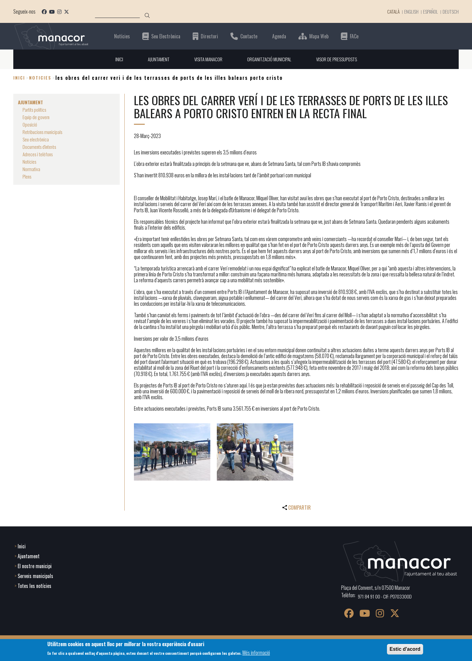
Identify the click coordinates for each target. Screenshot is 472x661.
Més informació (256, 652)
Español (429, 11)
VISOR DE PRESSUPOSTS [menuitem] (339, 59)
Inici (19, 78)
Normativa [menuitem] (32, 169)
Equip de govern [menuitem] (36, 117)
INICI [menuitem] (115, 59)
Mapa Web (318, 36)
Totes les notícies (34, 585)
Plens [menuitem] (27, 176)
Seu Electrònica (165, 36)
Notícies (122, 36)
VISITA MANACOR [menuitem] (206, 59)
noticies (40, 78)
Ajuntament (29, 555)
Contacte (248, 36)
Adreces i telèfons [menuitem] (39, 154)
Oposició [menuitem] (30, 124)
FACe (354, 36)
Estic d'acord (405, 649)
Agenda (279, 36)
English (409, 11)
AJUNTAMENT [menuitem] (155, 59)
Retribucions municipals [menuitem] (44, 132)
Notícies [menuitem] (30, 161)
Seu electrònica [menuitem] (36, 139)
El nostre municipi (35, 565)
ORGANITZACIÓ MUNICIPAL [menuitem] (270, 59)
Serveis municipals (35, 575)
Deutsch (450, 11)
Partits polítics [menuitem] (36, 109)
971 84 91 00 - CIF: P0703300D (386, 595)
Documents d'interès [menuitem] (41, 146)
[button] (172, 452)
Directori (209, 36)
